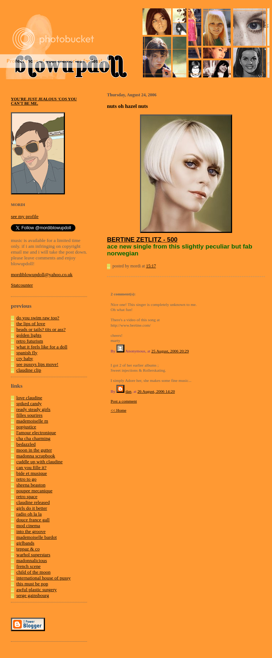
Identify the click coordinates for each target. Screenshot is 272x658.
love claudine (29, 397)
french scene (28, 566)
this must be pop (32, 583)
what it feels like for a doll (41, 347)
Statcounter (22, 285)
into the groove (31, 531)
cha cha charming (33, 438)
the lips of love (30, 323)
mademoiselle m (32, 421)
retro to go (26, 479)
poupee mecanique (34, 490)
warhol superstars (33, 554)
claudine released (33, 502)
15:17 (151, 266)
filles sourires (29, 415)
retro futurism (29, 341)
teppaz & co (28, 549)
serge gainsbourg (32, 595)
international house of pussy (43, 578)
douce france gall (33, 519)
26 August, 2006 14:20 (156, 391)
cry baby (24, 358)
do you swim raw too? (37, 317)
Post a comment (124, 401)
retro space (26, 496)
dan (128, 391)
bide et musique (31, 473)
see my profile (24, 216)
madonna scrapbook (35, 456)
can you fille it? (31, 467)
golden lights (28, 335)
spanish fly (26, 352)
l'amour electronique (36, 432)
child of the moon (33, 572)
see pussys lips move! (37, 364)
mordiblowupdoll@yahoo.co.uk (42, 274)
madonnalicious (31, 560)
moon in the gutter (34, 450)
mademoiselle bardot (36, 537)
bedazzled (26, 444)
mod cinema (28, 525)
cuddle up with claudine (39, 461)
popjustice (26, 426)
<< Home (118, 410)
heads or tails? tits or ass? (41, 329)
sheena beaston (30, 485)
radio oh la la (29, 514)
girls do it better (31, 508)
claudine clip (28, 370)
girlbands (25, 543)
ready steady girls (33, 409)
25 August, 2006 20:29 (170, 351)
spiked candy (29, 403)
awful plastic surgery (36, 589)
